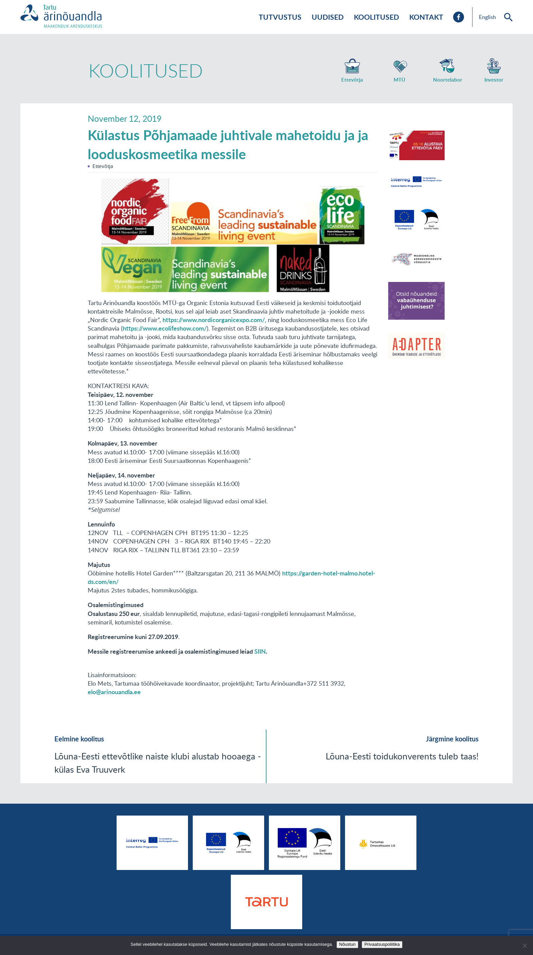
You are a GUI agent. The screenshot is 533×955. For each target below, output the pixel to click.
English (487, 17)
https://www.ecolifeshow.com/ (165, 328)
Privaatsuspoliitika (382, 944)
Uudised (328, 17)
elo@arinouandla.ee (114, 691)
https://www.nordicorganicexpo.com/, (214, 319)
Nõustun (347, 944)
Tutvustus (280, 17)
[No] (524, 945)
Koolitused (376, 17)
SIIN (260, 651)
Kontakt (426, 17)
